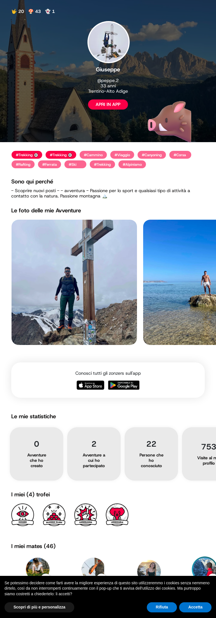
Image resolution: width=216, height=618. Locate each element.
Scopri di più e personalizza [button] (39, 607)
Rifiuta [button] (162, 607)
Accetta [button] (195, 607)
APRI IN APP (108, 104)
